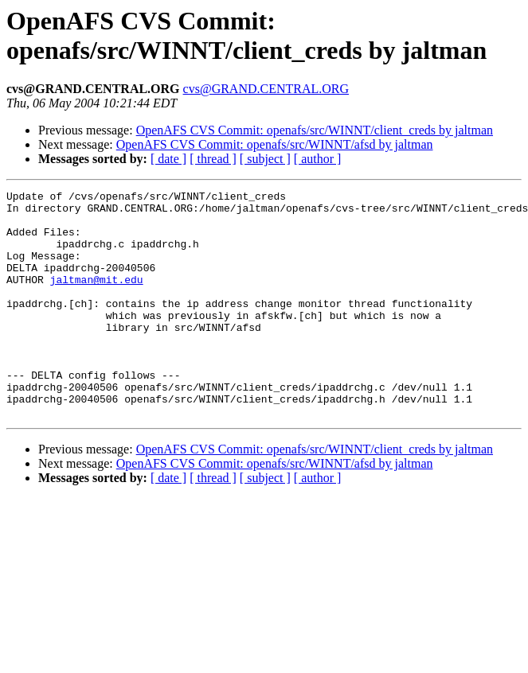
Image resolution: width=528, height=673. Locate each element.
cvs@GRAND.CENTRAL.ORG (266, 88)
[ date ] (168, 158)
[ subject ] (265, 158)
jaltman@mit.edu (96, 298)
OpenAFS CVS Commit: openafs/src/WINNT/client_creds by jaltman (314, 130)
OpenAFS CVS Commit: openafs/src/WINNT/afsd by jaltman (274, 144)
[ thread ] (213, 158)
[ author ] (318, 158)
